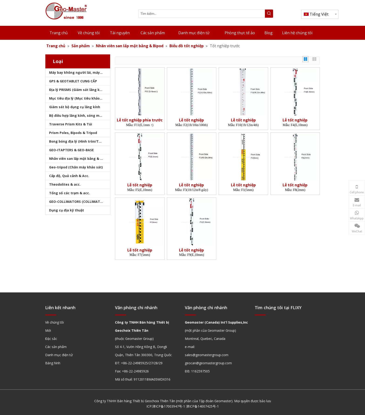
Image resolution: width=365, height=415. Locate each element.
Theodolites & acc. (65, 184)
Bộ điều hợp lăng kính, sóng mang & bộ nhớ (79, 115)
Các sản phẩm (56, 347)
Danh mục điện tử (59, 355)
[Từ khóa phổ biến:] (269, 14)
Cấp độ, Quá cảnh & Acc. (69, 176)
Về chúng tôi (54, 322)
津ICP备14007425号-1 (202, 406)
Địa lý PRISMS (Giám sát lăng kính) (77, 89)
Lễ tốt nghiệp (191, 120)
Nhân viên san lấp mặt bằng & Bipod (79, 158)
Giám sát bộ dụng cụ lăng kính (74, 107)
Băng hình (52, 363)
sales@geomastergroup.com (206, 355)
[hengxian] (50, 314)
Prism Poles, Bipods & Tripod (73, 133)
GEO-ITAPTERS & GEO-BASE (71, 150)
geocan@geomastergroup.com (208, 363)
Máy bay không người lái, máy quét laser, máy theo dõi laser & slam (79, 72)
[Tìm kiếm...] (202, 14)
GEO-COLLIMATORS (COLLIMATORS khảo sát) (79, 201)
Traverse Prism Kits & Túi (70, 124)
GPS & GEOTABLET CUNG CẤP (73, 81)
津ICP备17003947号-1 (168, 406)
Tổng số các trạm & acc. (69, 193)
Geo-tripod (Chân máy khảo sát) (76, 167)
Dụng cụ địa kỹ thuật (66, 210)
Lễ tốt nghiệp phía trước (139, 120)
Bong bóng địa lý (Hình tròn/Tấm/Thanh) (79, 141)
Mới (48, 330)
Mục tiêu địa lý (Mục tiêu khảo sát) (78, 98)
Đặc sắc (51, 338)
